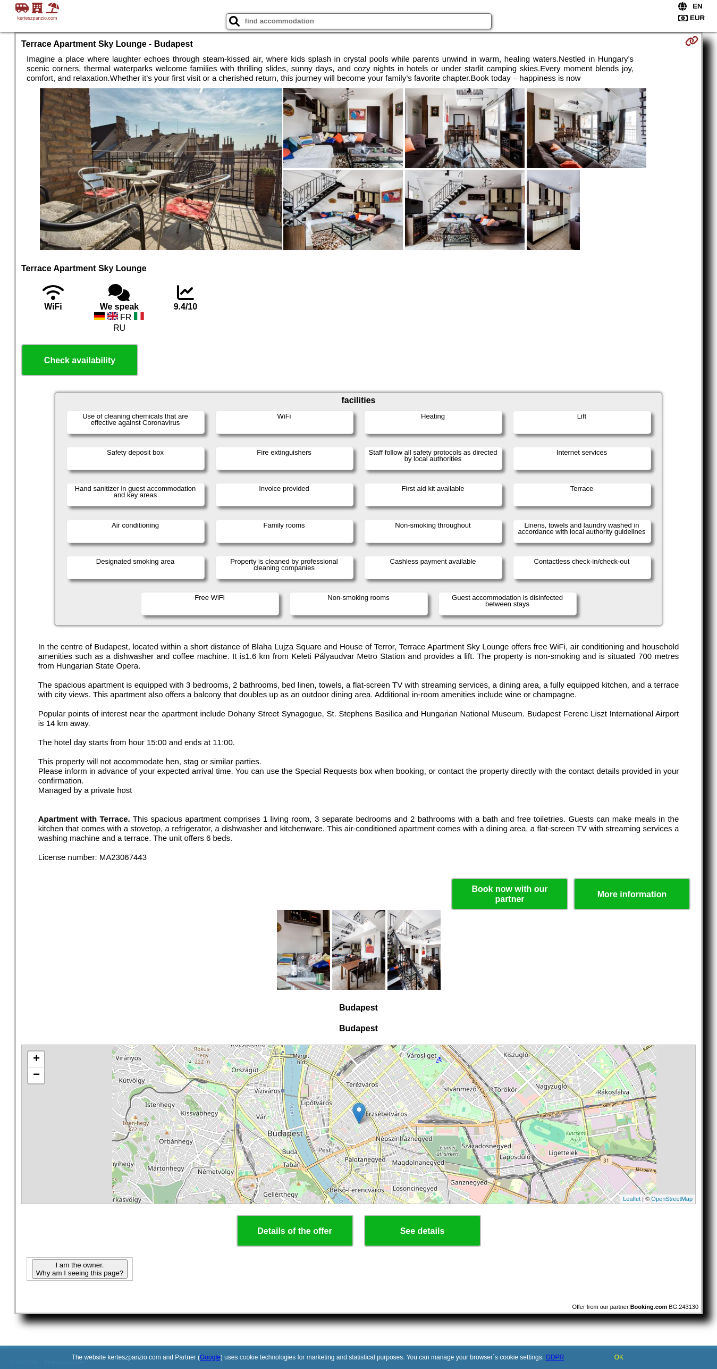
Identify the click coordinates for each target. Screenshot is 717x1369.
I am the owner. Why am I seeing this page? (79, 1269)
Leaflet (631, 1199)
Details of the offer (294, 1231)
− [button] (36, 1075)
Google (210, 1357)
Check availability (79, 360)
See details (422, 1231)
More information (632, 894)
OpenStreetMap (672, 1199)
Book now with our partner (509, 894)
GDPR (554, 1357)
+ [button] (36, 1059)
